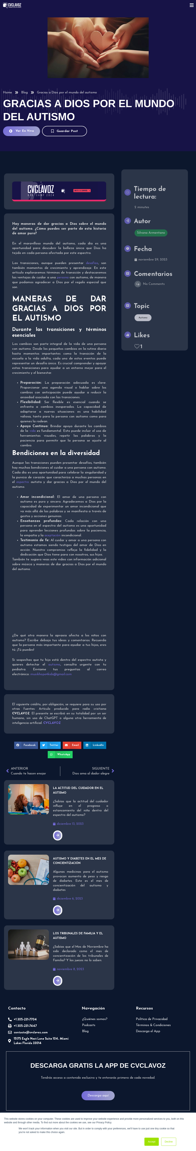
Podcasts (88, 1025)
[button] (26, 745)
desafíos (92, 263)
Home (7, 92)
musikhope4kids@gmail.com (51, 674)
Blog (24, 92)
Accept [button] (151, 1141)
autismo (54, 664)
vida (33, 431)
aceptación (52, 535)
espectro (22, 482)
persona (63, 277)
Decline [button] (169, 1141)
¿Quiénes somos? (94, 1019)
